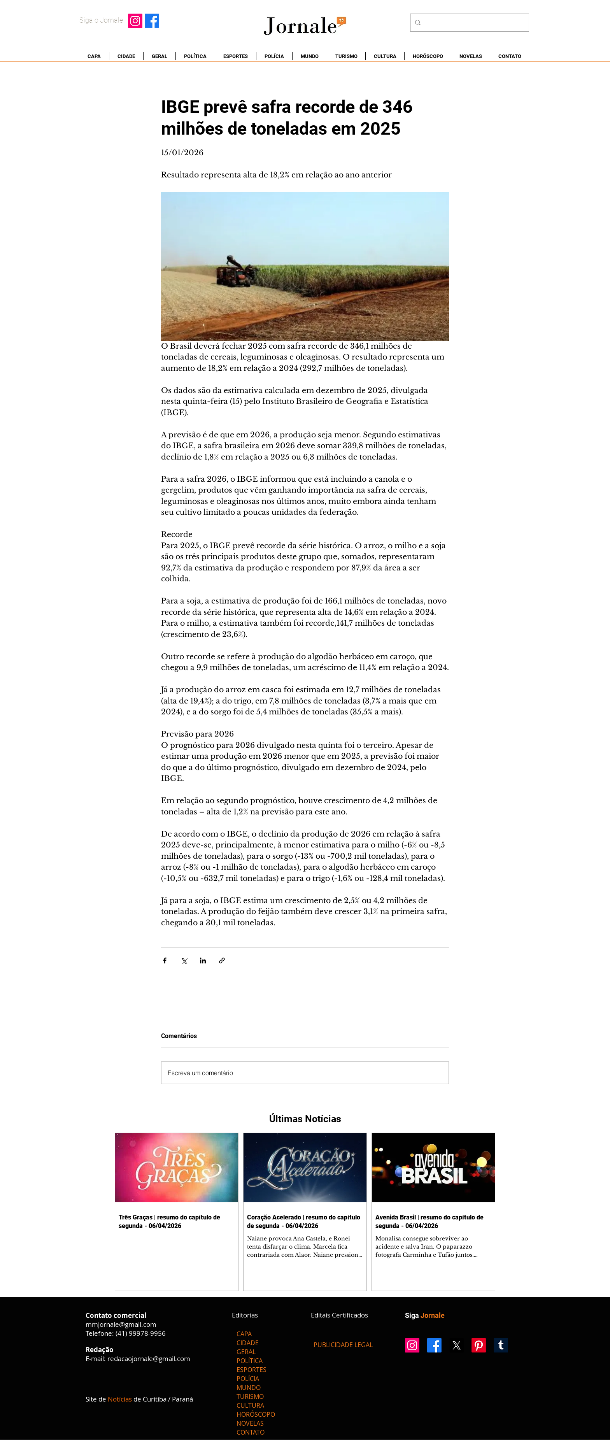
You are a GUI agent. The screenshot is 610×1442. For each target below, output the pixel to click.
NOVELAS (250, 1423)
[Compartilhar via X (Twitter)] (184, 960)
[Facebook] (152, 21)
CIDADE (248, 1342)
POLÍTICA (250, 1360)
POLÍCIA (248, 1378)
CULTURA (250, 1405)
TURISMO (250, 1396)
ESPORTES (251, 1369)
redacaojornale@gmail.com (148, 1358)
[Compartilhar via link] (222, 960)
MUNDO (249, 1387)
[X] (456, 1345)
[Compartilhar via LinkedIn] (203, 960)
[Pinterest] (479, 1345)
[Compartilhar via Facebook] (164, 960)
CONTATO (251, 1432)
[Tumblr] (501, 1345)
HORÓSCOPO (256, 1414)
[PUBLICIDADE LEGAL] (343, 1345)
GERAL (246, 1351)
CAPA (244, 1334)
